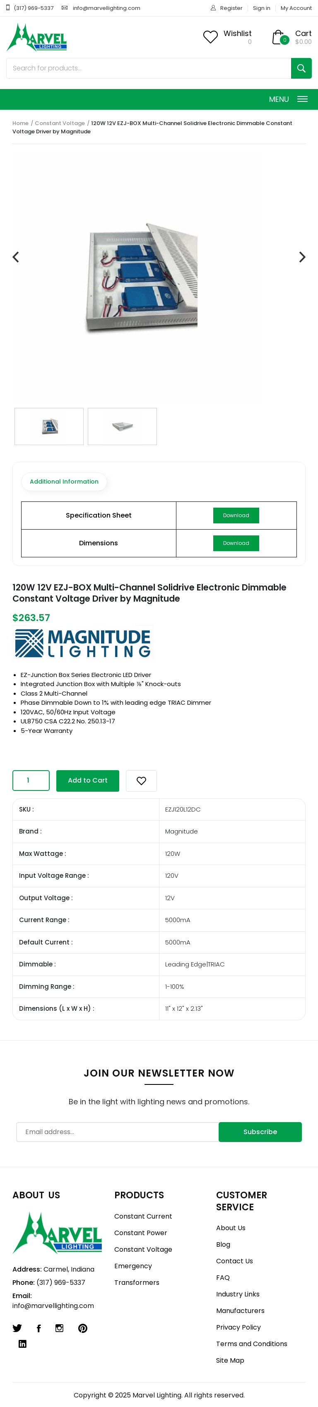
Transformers (136, 1282)
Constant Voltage (60, 123)
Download (236, 515)
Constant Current (143, 1216)
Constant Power (140, 1233)
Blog (223, 1244)
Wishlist (238, 33)
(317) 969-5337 (33, 8)
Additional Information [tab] (64, 481)
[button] (141, 781)
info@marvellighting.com (106, 8)
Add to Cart (88, 780)
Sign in (261, 8)
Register (231, 8)
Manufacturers (240, 1310)
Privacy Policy (238, 1327)
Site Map (230, 1360)
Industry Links (238, 1294)
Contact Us (234, 1261)
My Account (296, 8)
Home (20, 123)
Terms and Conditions (251, 1344)
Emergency (133, 1266)
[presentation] (15, 257)
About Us (231, 1228)
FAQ (223, 1277)
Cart (303, 33)
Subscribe (260, 1132)
